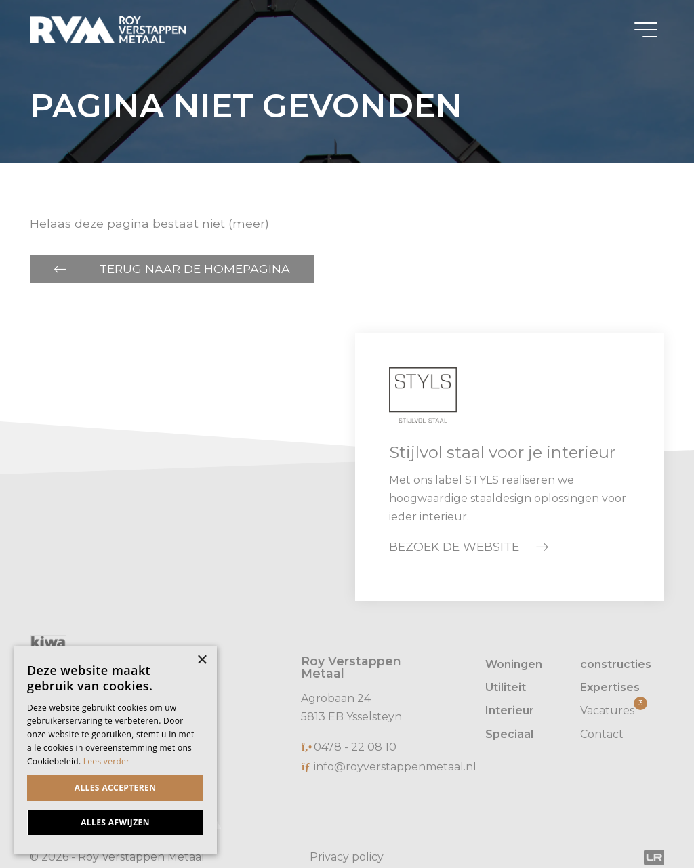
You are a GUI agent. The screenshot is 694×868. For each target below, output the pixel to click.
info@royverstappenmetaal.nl (395, 766)
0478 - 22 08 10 (355, 747)
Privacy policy (347, 856)
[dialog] (115, 750)
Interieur (509, 710)
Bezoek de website (454, 546)
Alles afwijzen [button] (115, 822)
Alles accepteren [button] (116, 787)
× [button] (202, 660)
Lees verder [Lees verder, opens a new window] (106, 761)
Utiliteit (505, 687)
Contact (602, 734)
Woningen (513, 664)
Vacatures (613, 709)
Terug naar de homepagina (194, 269)
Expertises (610, 687)
